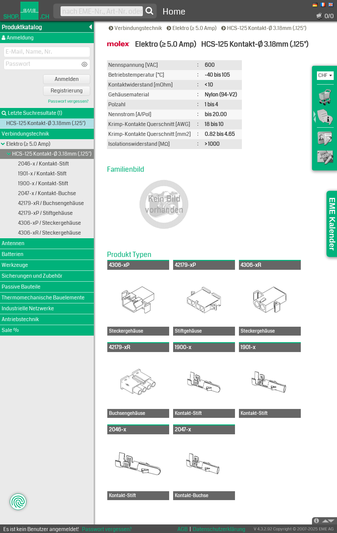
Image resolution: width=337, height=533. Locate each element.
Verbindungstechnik (136, 28)
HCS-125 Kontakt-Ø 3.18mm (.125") (264, 28)
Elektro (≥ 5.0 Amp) (192, 28)
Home (174, 12)
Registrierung (67, 90)
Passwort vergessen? (68, 101)
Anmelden (67, 79)
